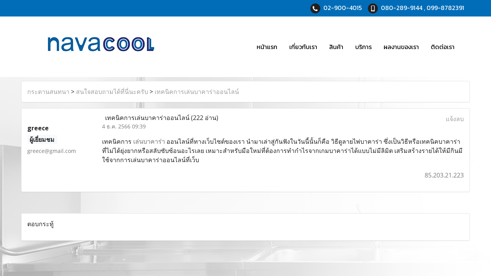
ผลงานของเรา (401, 46)
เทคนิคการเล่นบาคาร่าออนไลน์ (197, 91)
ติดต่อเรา (443, 46)
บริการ (363, 46)
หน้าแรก (267, 46)
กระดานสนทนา (48, 91)
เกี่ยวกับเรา (303, 46)
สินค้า (336, 46)
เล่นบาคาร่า (149, 141)
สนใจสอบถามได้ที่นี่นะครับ (112, 91)
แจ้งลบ (455, 119)
